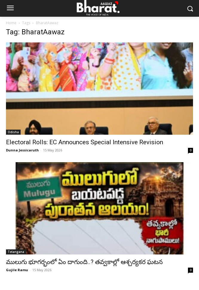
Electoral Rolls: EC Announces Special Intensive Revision (84, 142)
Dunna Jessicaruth (22, 150)
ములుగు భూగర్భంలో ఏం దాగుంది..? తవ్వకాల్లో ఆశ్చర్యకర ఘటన (84, 262)
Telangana (16, 252)
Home (11, 22)
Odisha (13, 132)
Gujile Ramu (17, 270)
